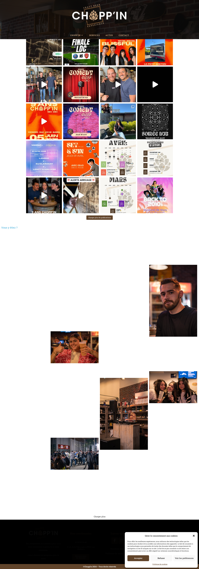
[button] (193, 535)
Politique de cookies (159, 564)
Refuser (161, 558)
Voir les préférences (184, 558)
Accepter (138, 558)
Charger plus (99, 516)
